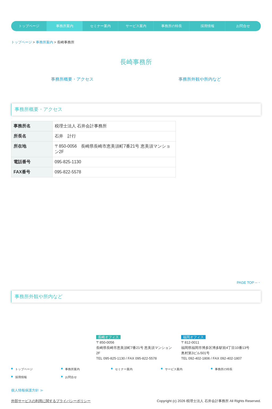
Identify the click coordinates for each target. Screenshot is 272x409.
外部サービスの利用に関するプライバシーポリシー (51, 401)
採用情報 (207, 26)
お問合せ (243, 26)
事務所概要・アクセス (72, 79)
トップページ (29, 26)
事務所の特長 (171, 26)
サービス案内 (136, 26)
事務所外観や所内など (199, 79)
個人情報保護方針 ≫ (27, 390)
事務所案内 (64, 26)
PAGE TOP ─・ (249, 283)
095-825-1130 (68, 162)
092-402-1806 (199, 358)
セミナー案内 (100, 26)
